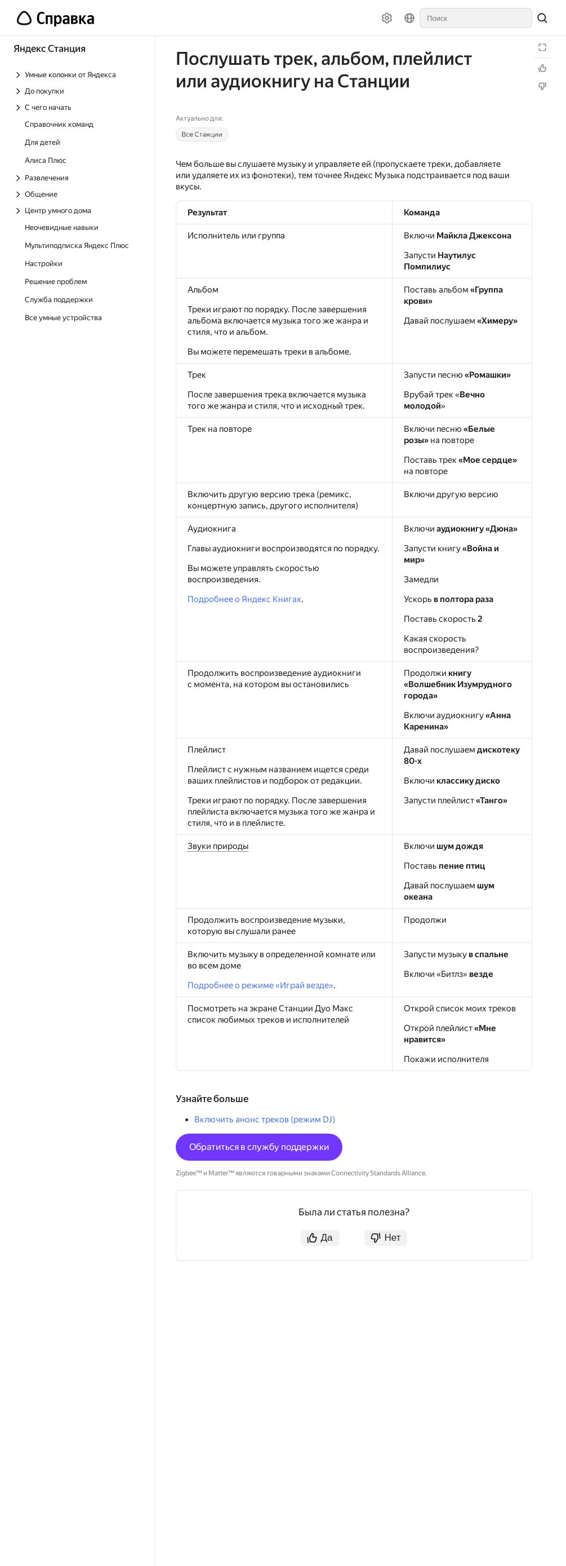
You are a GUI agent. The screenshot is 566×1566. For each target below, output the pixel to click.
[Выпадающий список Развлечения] (78, 178)
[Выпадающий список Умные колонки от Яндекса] (78, 75)
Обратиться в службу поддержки (259, 1147)
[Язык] (409, 18)
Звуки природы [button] (218, 846)
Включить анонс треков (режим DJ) (264, 1119)
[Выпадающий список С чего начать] (78, 107)
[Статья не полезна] (542, 86)
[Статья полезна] (542, 68)
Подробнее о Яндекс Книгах (244, 599)
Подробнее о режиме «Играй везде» (260, 985)
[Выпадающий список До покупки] (78, 91)
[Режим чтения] (542, 47)
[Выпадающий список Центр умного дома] (78, 210)
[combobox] (476, 18)
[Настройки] (387, 18)
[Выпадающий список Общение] (78, 194)
